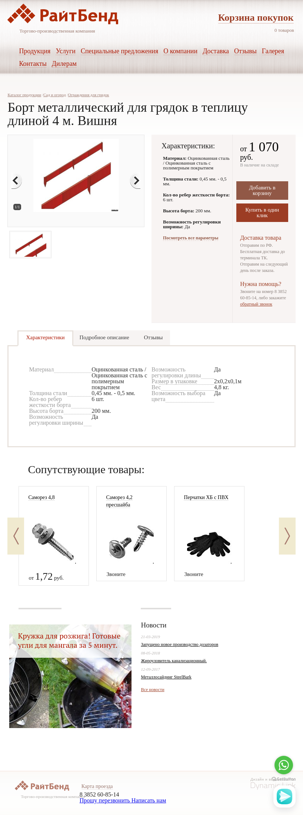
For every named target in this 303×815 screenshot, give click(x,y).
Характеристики (45, 337)
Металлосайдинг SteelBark (166, 677)
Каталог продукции (24, 94)
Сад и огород (54, 94)
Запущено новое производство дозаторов (179, 644)
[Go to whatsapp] (283, 765)
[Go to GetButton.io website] (284, 779)
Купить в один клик (262, 212)
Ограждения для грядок (88, 94)
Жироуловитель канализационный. (174, 660)
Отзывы (153, 337)
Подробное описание (104, 337)
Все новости (152, 689)
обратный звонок (256, 304)
